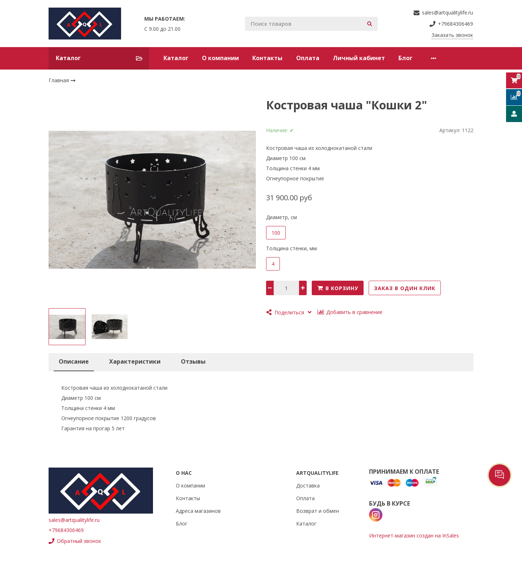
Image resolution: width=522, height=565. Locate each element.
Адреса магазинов (198, 510)
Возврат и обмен (317, 510)
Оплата (307, 58)
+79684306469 (66, 530)
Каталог (175, 58)
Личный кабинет (359, 58)
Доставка (308, 485)
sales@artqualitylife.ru (74, 519)
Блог (405, 58)
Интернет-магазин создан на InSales (414, 535)
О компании (220, 58)
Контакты (267, 58)
